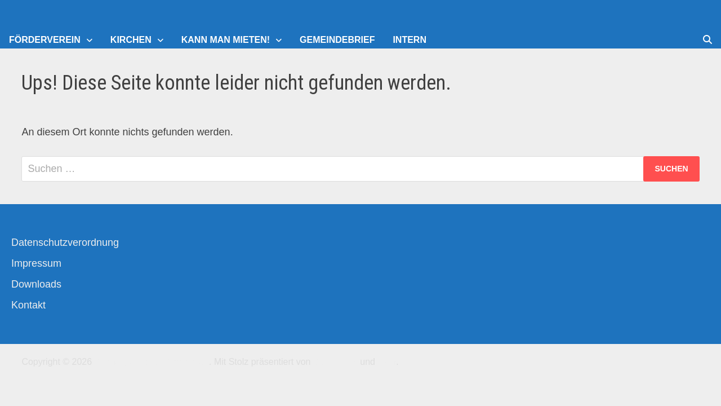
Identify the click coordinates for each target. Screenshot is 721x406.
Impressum (36, 263)
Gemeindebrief (337, 40)
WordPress (335, 362)
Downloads (36, 284)
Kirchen (131, 40)
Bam (386, 362)
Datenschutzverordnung (65, 242)
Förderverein (45, 40)
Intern (409, 40)
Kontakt (28, 305)
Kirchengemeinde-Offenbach (152, 362)
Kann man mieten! (225, 40)
